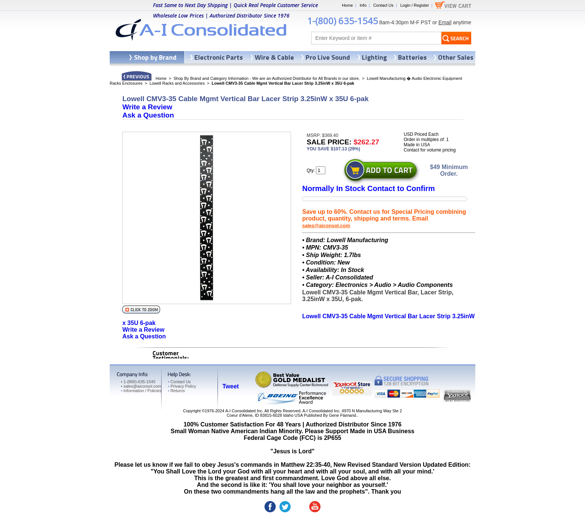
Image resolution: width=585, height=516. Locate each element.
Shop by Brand (155, 57)
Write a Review (147, 107)
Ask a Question (148, 115)
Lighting (374, 57)
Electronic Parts (218, 57)
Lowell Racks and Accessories (177, 83)
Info (363, 5)
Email (444, 22)
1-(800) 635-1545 (342, 21)
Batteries (412, 57)
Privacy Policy (182, 386)
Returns (176, 390)
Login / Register (414, 5)
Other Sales (455, 57)
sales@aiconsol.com (326, 225)
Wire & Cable (274, 57)
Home (347, 5)
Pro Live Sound (328, 57)
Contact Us (383, 5)
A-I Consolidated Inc (243, 411)
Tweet (230, 386)
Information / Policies (141, 390)
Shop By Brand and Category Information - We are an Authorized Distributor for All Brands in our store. (266, 78)
